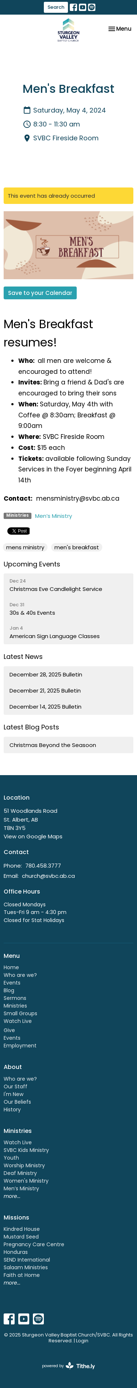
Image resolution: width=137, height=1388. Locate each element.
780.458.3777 (43, 865)
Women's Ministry (26, 1180)
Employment (20, 1045)
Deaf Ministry (20, 1173)
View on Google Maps (33, 836)
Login (82, 1340)
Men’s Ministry (53, 516)
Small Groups (20, 1013)
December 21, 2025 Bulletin (45, 690)
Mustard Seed (21, 1236)
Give (9, 1030)
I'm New (13, 1094)
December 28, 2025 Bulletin (45, 674)
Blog (9, 990)
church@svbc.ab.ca (48, 876)
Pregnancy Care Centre (34, 1244)
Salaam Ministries (26, 1267)
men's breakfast (76, 547)
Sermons (15, 998)
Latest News (23, 656)
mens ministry (25, 547)
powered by (68, 1366)
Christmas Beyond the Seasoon (52, 745)
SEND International (27, 1259)
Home (11, 967)
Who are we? (20, 975)
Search (55, 7)
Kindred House (22, 1229)
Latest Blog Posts (31, 727)
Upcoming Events (32, 564)
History (12, 1109)
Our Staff (15, 1086)
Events (12, 982)
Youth (11, 1157)
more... (12, 1196)
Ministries (15, 1005)
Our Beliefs (17, 1102)
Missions (16, 1217)
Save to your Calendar (40, 293)
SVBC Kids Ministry (26, 1150)
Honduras (16, 1252)
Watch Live (18, 1021)
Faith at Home (22, 1275)
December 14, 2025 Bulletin (45, 706)
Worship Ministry (24, 1165)
